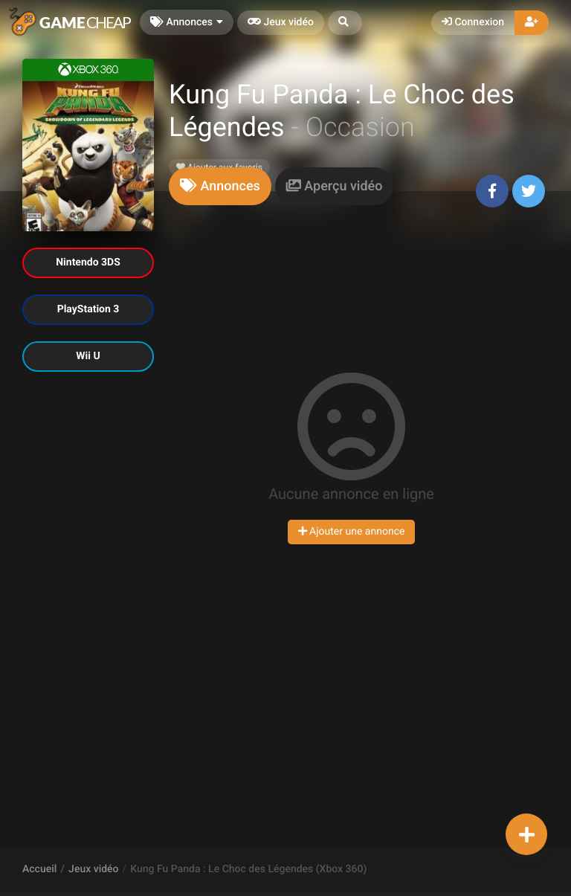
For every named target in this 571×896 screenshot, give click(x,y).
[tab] (220, 186)
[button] (345, 22)
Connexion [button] (473, 22)
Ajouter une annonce (351, 532)
